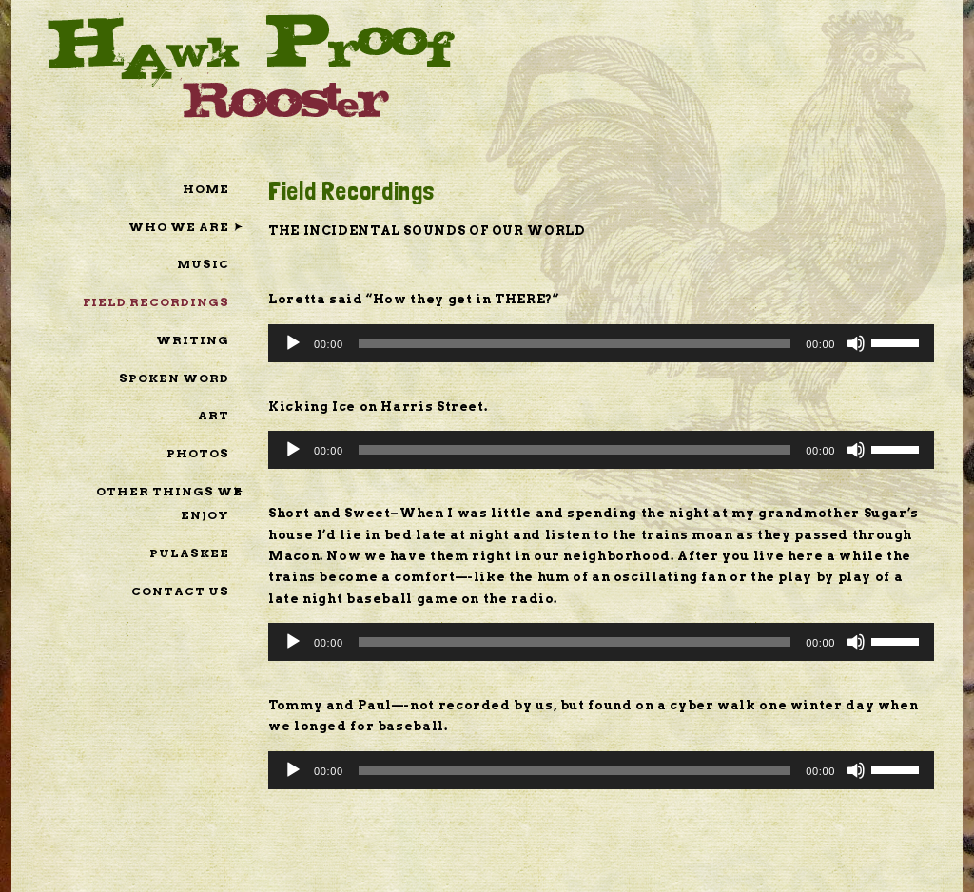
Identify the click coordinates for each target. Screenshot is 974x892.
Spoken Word (174, 378)
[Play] (292, 343)
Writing (192, 340)
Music (203, 264)
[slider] (575, 343)
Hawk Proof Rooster (251, 65)
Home (206, 189)
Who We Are (178, 227)
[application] (601, 343)
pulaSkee (189, 553)
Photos (197, 453)
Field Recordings (156, 302)
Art (213, 415)
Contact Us (180, 591)
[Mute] (856, 343)
